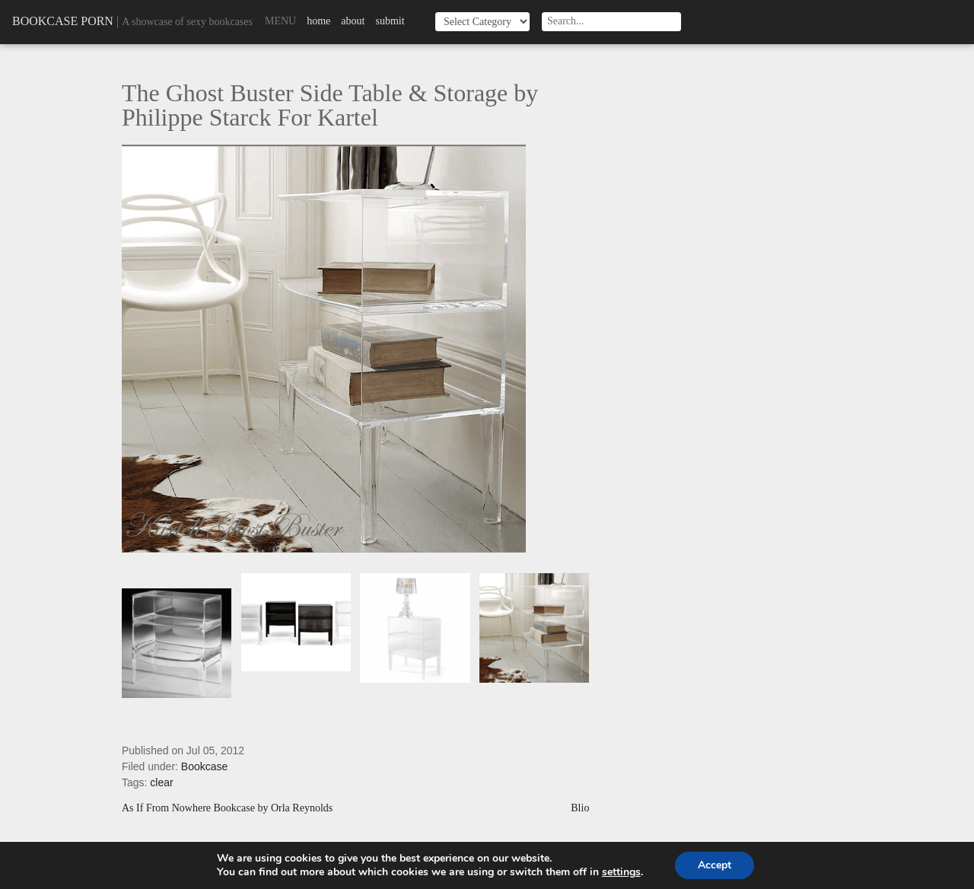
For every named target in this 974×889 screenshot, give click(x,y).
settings (621, 872)
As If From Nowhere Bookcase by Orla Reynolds (227, 808)
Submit (389, 21)
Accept (714, 865)
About (352, 21)
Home (318, 21)
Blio (580, 808)
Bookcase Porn (62, 20)
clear (161, 782)
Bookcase (204, 766)
